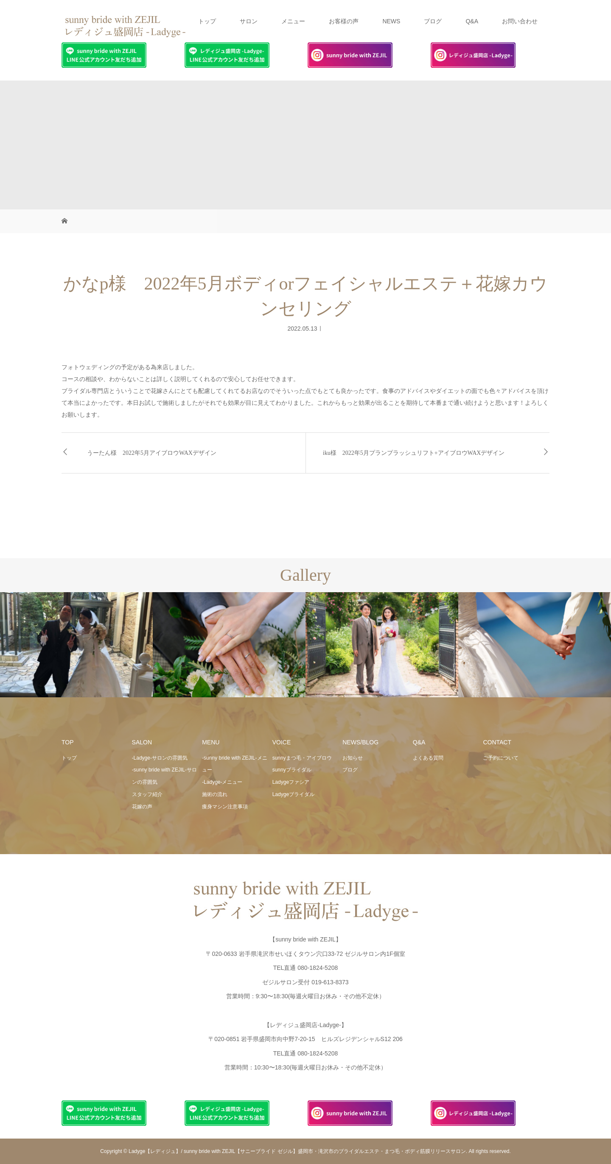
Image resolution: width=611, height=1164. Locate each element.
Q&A (471, 21)
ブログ (433, 21)
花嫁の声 (142, 807)
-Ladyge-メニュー (222, 782)
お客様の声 (344, 21)
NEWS (391, 21)
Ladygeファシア (290, 782)
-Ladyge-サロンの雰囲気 (160, 758)
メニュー (293, 21)
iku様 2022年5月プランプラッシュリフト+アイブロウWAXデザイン (414, 453)
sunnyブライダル (291, 770)
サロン (249, 21)
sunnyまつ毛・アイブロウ (302, 758)
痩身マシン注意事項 (225, 807)
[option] (76, 645)
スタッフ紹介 (147, 794)
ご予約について (501, 758)
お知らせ (352, 758)
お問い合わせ (520, 21)
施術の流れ (214, 794)
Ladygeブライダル (293, 794)
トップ (207, 21)
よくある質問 (428, 758)
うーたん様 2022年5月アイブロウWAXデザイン (151, 453)
